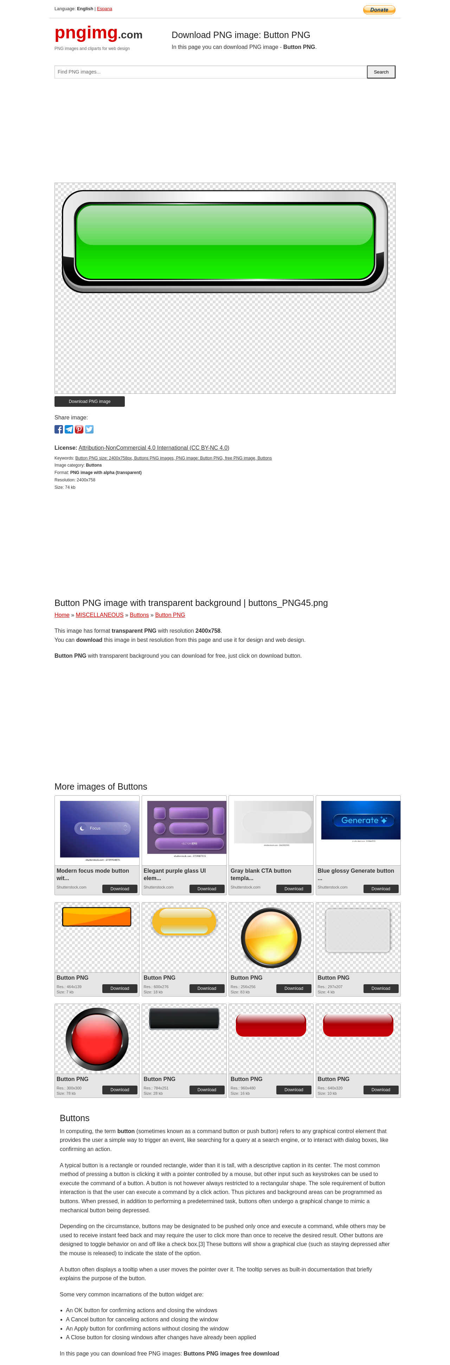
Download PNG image (90, 401)
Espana (104, 8)
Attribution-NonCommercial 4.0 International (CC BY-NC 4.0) (153, 448)
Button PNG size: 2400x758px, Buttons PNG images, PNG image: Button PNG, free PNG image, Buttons (173, 458)
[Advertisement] (225, 133)
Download (119, 888)
